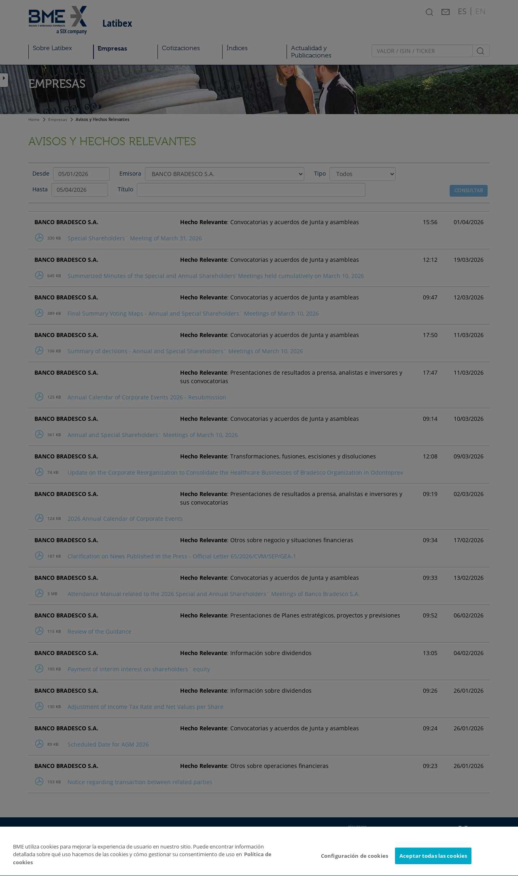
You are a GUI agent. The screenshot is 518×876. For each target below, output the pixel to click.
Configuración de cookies (354, 867)
